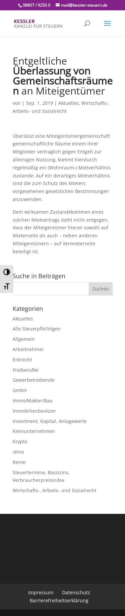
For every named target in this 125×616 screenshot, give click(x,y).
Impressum (40, 592)
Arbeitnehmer (28, 349)
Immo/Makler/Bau (33, 400)
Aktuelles (68, 103)
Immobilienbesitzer (34, 411)
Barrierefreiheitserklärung (59, 600)
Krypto (20, 441)
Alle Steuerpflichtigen (37, 328)
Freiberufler (26, 370)
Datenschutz (76, 592)
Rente (19, 462)
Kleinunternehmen (34, 431)
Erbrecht (22, 359)
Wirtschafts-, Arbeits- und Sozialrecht (54, 490)
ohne (18, 452)
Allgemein (24, 339)
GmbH (20, 390)
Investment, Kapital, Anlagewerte (50, 421)
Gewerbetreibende (34, 380)
